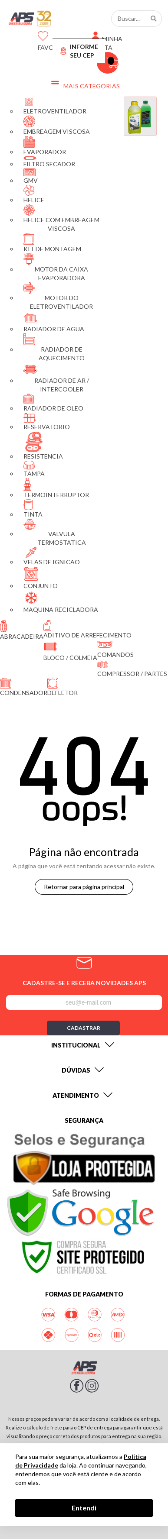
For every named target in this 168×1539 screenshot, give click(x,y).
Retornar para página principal (84, 886)
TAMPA (34, 469)
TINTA (33, 508)
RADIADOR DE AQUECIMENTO (54, 347)
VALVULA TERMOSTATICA (54, 532)
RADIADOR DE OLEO (53, 403)
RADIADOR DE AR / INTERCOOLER (56, 377)
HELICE (33, 194)
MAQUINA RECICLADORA (60, 601)
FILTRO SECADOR (49, 162)
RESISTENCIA (43, 445)
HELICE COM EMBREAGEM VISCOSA (61, 218)
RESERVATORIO (46, 421)
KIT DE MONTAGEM (52, 242)
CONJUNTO (40, 577)
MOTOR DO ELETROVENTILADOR (58, 296)
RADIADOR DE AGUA (53, 322)
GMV (30, 176)
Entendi (84, 1507)
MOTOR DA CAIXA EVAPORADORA (55, 267)
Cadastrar (83, 1028)
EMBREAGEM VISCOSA (56, 125)
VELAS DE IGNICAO (51, 556)
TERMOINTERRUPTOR (56, 488)
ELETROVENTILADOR (54, 106)
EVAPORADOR (44, 145)
